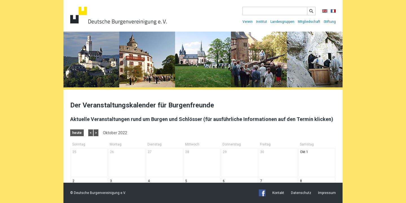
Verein (247, 22)
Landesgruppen (282, 22)
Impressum (327, 193)
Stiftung (330, 22)
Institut (261, 22)
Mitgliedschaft (309, 22)
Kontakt (278, 193)
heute (77, 133)
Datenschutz (301, 193)
